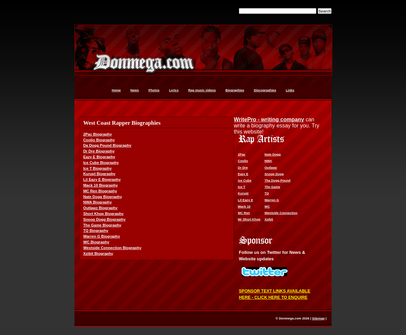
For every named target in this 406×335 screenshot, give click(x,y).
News (134, 90)
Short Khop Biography (103, 214)
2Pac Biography (97, 134)
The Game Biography (102, 225)
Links (290, 90)
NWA (268, 161)
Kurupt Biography (99, 174)
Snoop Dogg (274, 174)
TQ (267, 193)
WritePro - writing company (269, 119)
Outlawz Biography (100, 208)
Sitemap (318, 318)
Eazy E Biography (99, 157)
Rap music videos (202, 90)
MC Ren (244, 213)
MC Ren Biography (100, 191)
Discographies (265, 90)
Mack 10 (244, 206)
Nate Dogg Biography (102, 197)
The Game (272, 187)
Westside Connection (281, 213)
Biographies (234, 90)
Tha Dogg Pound (278, 180)
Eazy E (243, 174)
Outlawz (271, 167)
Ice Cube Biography (101, 163)
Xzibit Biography (98, 254)
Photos (154, 90)
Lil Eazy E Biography (102, 179)
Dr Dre (243, 167)
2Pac (241, 154)
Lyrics (174, 90)
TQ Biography (95, 231)
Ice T (241, 187)
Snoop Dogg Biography (104, 219)
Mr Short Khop (249, 219)
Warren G (272, 200)
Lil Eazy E (245, 200)
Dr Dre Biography (99, 151)
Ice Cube (244, 180)
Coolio (243, 161)
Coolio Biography (99, 140)
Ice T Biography (97, 168)
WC (267, 206)
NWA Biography (97, 202)
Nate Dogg (273, 154)
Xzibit (269, 219)
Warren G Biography (101, 236)
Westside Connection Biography (112, 248)
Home (116, 90)
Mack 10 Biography (100, 185)
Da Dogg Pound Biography (107, 145)
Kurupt (243, 193)
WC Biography (96, 242)
